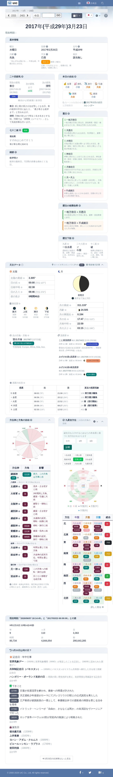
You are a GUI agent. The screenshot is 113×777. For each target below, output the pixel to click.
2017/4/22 (80, 340)
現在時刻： (11, 32)
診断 (67, 447)
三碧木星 (88, 455)
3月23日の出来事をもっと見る (56, 759)
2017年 (15, 11)
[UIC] (12, 2)
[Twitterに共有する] (90, 773)
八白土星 (78, 464)
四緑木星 (67, 459)
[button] (102, 3)
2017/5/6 (84, 357)
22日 (11, 15)
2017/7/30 (67, 371)
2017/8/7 (27, 339)
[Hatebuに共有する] (99, 773)
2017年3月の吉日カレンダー (93, 104)
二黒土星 (78, 455)
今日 (36, 15)
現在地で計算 (93, 265)
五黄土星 (78, 459)
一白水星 (67, 455)
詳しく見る (97, 607)
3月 (24, 11)
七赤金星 (67, 464)
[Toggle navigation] (79, 3)
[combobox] (89, 15)
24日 (24, 15)
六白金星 (88, 459)
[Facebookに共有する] (80, 773)
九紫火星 (88, 464)
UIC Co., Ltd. (25, 773)
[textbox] (89, 15)
